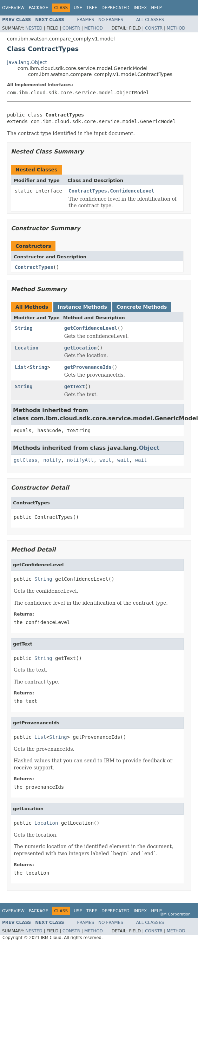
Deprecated (115, 7)
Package (38, 7)
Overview (13, 7)
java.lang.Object (27, 62)
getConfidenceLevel (91, 328)
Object (149, 448)
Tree (91, 7)
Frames (85, 19)
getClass (25, 460)
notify (52, 460)
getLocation (80, 348)
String (24, 328)
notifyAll (80, 460)
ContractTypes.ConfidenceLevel (111, 191)
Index (140, 7)
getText (74, 386)
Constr (71, 28)
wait (105, 460)
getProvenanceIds (88, 367)
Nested (33, 28)
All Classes (150, 19)
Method (93, 28)
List (21, 367)
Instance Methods (82, 307)
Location (26, 348)
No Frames (110, 19)
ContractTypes (34, 267)
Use (78, 7)
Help (156, 7)
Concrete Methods (142, 307)
